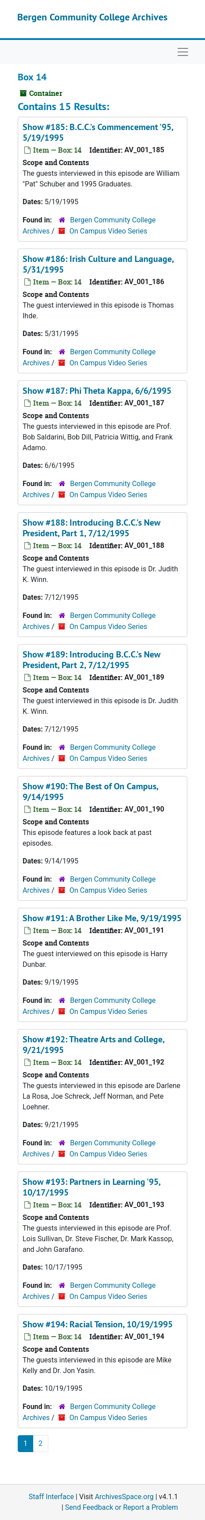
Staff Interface (51, 1496)
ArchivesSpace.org (124, 1496)
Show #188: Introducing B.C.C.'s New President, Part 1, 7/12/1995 (91, 528)
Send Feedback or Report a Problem (121, 1507)
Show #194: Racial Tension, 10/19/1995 (98, 1324)
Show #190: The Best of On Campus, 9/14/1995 (90, 791)
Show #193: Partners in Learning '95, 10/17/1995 (91, 1187)
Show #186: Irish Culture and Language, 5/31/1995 (98, 264)
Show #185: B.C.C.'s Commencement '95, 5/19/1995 (98, 132)
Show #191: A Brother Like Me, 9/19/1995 (102, 918)
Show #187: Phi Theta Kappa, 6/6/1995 (97, 390)
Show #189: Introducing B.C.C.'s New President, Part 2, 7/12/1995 (91, 660)
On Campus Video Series (108, 231)
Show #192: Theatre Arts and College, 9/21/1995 (93, 1044)
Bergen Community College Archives (92, 17)
